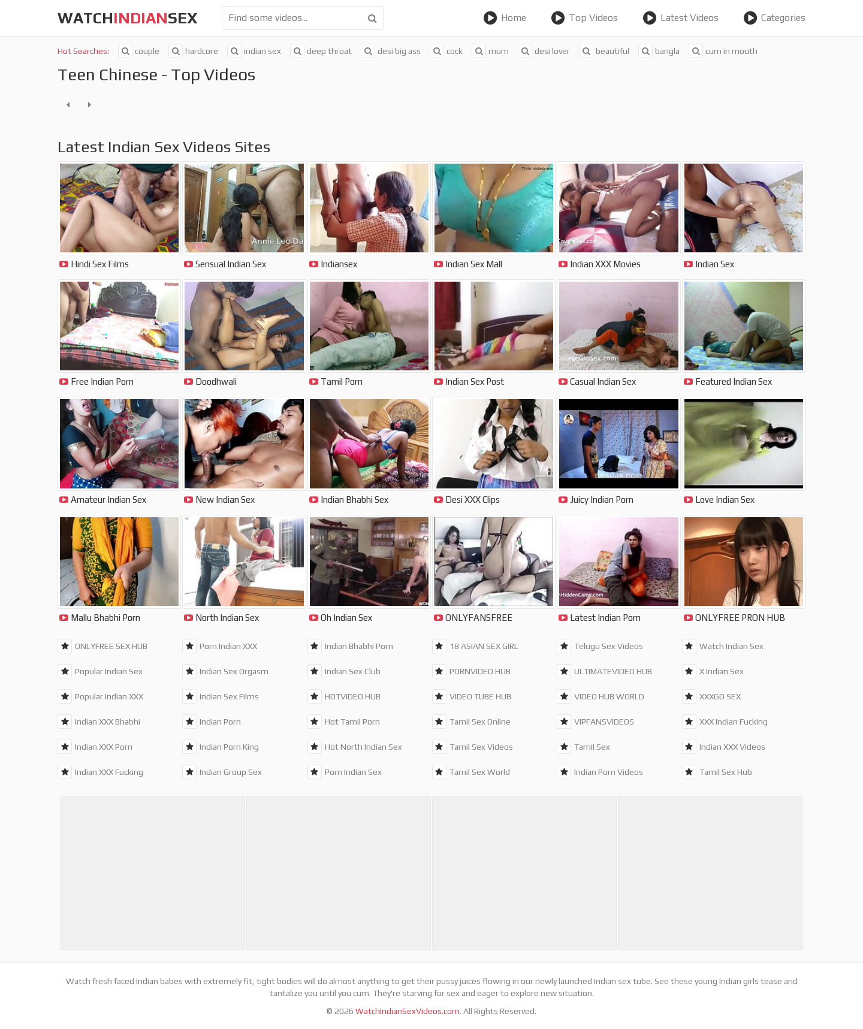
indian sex (254, 51)
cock (446, 51)
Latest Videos (680, 18)
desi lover (544, 51)
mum (490, 51)
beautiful (604, 51)
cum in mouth (723, 51)
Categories (774, 18)
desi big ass (391, 51)
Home (504, 18)
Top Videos (584, 18)
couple (138, 51)
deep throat (321, 51)
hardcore (193, 51)
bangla (659, 51)
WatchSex (128, 18)
